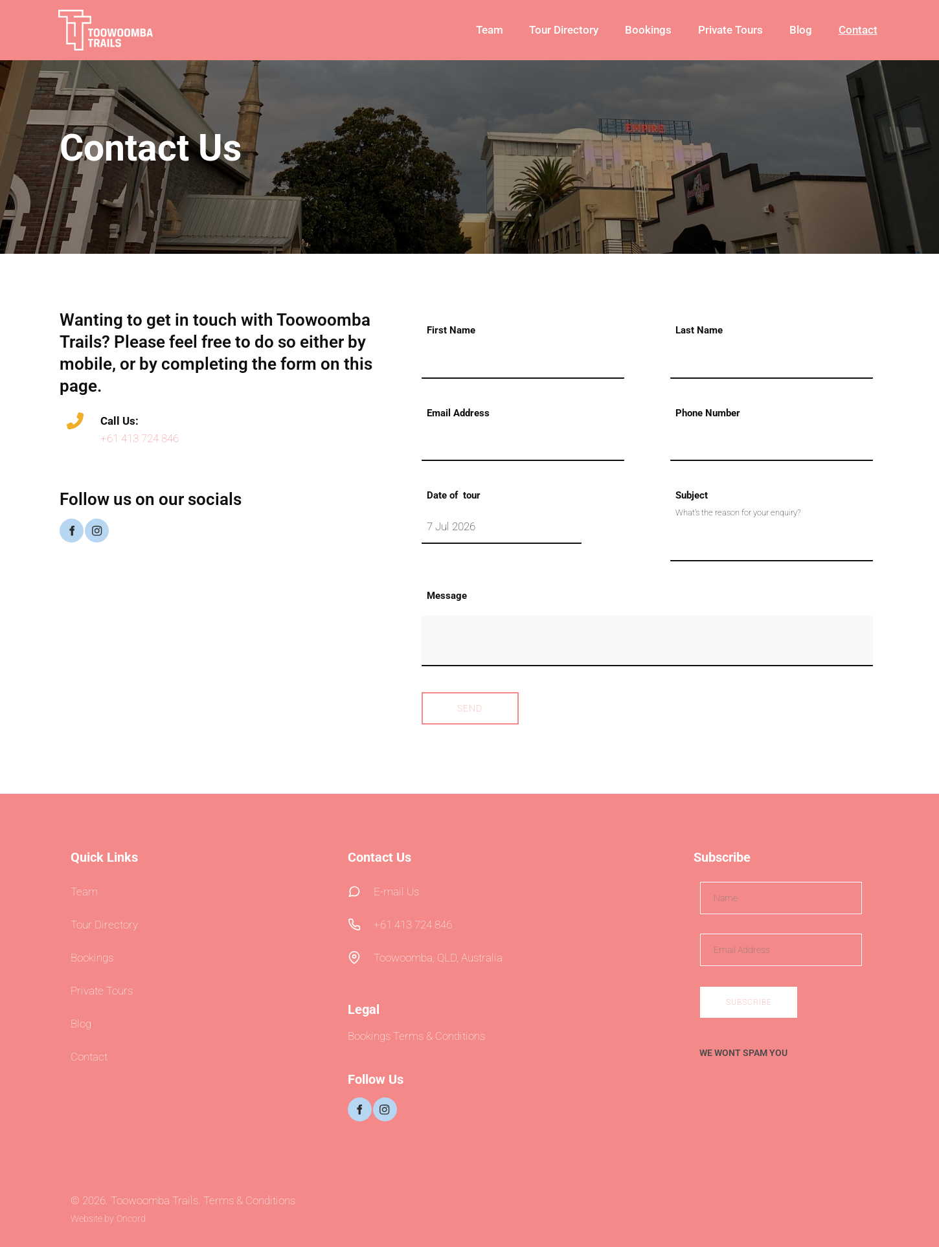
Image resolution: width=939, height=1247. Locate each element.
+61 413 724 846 (139, 438)
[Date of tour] (502, 527)
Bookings (648, 29)
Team (489, 29)
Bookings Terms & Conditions (416, 1035)
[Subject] (771, 544)
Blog (800, 29)
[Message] (647, 641)
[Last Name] (771, 361)
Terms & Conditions (249, 1200)
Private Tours (730, 29)
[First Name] (523, 361)
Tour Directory (563, 29)
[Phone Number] (771, 444)
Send (469, 708)
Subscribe (749, 1002)
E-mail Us (396, 891)
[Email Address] (523, 444)
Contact (858, 29)
